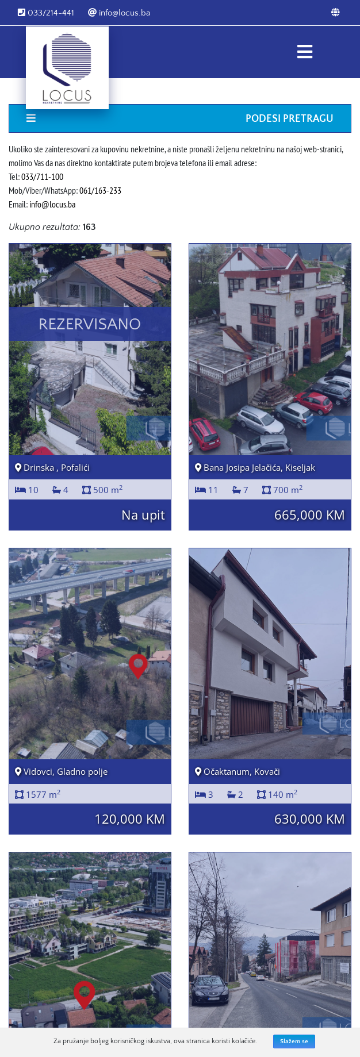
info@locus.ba (119, 13)
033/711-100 (42, 176)
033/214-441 (46, 13)
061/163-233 (100, 190)
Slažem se (294, 1041)
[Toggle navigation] (304, 52)
